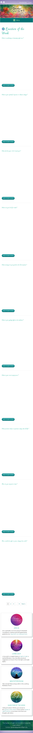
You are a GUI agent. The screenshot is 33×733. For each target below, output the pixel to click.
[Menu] (16, 20)
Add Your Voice (8, 85)
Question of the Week (10, 709)
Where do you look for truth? (9, 208)
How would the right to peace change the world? (14, 541)
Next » (24, 604)
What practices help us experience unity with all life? (15, 429)
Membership (23, 2)
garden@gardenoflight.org (19, 727)
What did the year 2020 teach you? (11, 151)
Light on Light (23, 656)
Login (30, 2)
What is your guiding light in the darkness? (13, 320)
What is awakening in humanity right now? (13, 38)
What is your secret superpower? (10, 375)
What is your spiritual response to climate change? (15, 95)
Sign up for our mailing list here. (19, 634)
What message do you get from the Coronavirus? (14, 265)
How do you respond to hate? (10, 484)
